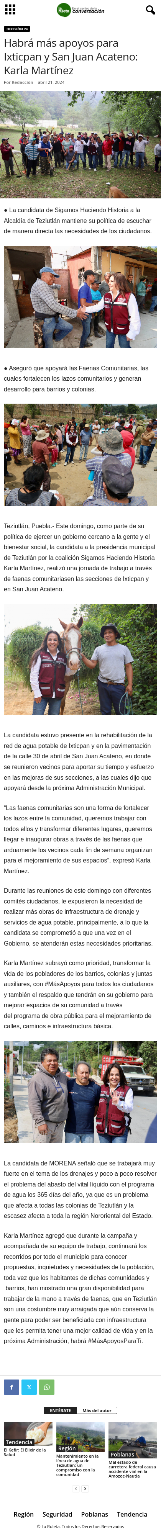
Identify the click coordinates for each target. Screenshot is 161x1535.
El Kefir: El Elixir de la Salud (25, 1452)
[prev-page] (76, 1489)
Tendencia (19, 1442)
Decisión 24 (17, 28)
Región (67, 1448)
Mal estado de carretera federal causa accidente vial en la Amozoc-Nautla (132, 1469)
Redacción (22, 82)
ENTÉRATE (60, 1410)
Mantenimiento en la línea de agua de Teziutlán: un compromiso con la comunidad (77, 1465)
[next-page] (85, 1489)
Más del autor (96, 1410)
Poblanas (122, 1454)
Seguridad (57, 1514)
